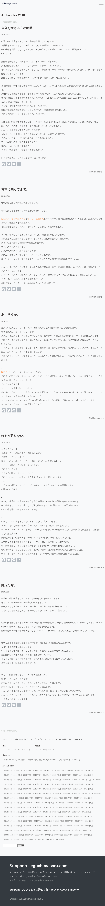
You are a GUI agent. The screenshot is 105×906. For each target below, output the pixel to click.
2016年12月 (38, 784)
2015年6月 (37, 793)
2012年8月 (8, 812)
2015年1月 (86, 793)
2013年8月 (69, 803)
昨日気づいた (7, 372)
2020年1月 (27, 770)
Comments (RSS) (34, 899)
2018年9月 (8, 780)
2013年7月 (79, 803)
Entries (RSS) (15, 899)
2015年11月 (77, 789)
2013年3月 (27, 807)
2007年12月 (18, 839)
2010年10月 (49, 821)
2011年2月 (8, 821)
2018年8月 (18, 780)
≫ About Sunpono (68, 889)
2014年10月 (19, 798)
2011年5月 (68, 816)
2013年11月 (39, 803)
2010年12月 (28, 821)
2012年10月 (78, 807)
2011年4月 (78, 816)
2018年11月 (77, 775)
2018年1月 (76, 780)
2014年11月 (8, 798)
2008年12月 (86, 830)
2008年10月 (19, 835)
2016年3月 (37, 789)
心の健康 (66, 760)
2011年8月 (39, 816)
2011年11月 (8, 816)
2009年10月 (78, 826)
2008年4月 (68, 835)
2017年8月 (96, 780)
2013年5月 (8, 807)
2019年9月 (69, 770)
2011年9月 (29, 816)
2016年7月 (89, 784)
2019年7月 (89, 770)
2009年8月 (8, 830)
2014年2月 (8, 803)
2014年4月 (78, 798)
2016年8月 (79, 784)
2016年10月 (59, 784)
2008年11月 (8, 835)
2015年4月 (56, 793)
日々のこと (76, 760)
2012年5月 (37, 812)
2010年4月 (18, 826)
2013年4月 (18, 807)
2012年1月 (76, 812)
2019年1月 (56, 775)
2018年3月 (56, 780)
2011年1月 (18, 821)
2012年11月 (68, 807)
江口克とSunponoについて (46, 749)
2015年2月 (76, 793)
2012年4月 (47, 812)
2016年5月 (18, 789)
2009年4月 (47, 830)
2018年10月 (88, 775)
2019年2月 (47, 775)
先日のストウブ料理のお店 (13, 219)
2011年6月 (58, 816)
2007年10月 (39, 839)
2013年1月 (47, 807)
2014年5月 (68, 798)
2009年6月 (27, 830)
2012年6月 (27, 812)
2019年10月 (59, 770)
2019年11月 (48, 770)
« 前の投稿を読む (9, 22)
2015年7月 (27, 793)
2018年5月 (47, 780)
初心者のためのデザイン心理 (50, 760)
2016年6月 (8, 789)
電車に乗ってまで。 (15, 189)
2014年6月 (58, 798)
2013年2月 (37, 807)
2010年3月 (27, 826)
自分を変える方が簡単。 (18, 28)
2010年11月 (39, 821)
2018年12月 (67, 775)
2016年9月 (69, 784)
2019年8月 (79, 770)
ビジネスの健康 (18, 760)
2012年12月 (57, 807)
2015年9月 (8, 793)
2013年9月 (59, 803)
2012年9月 (89, 807)
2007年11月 (29, 839)
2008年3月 (78, 835)
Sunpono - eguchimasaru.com (38, 866)
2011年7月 (49, 816)
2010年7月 (79, 821)
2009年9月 (89, 826)
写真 (36, 760)
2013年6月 (89, 803)
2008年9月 (29, 835)
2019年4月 (27, 775)
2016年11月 (48, 784)
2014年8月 (39, 798)
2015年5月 (47, 793)
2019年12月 (38, 770)
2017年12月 (86, 780)
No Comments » (96, 172)
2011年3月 (88, 816)
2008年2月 (88, 835)
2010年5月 (8, 826)
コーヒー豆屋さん (36, 219)
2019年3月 (37, 775)
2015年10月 (88, 789)
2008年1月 (8, 839)
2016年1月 (56, 789)
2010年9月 (59, 821)
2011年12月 (86, 812)
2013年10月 (49, 803)
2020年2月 (18, 770)
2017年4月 (18, 784)
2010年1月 (47, 826)
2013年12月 (28, 803)
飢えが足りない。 (13, 435)
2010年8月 (69, 821)
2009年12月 (57, 826)
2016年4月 (27, 789)
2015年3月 (66, 793)
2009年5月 (37, 830)
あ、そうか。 (10, 314)
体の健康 (29, 760)
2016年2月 (47, 789)
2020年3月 (8, 770)
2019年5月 (18, 775)
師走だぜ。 (9, 585)
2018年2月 (66, 780)
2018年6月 (37, 780)
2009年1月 (76, 830)
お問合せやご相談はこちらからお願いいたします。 (32, 880)
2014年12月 (96, 793)
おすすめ (7, 760)
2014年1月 (18, 803)
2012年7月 (18, 812)
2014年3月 (88, 798)
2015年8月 (18, 793)
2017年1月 (27, 784)
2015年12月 (67, 789)
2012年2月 (66, 812)
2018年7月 (27, 780)
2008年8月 (39, 835)
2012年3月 (56, 812)
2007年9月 (50, 839)
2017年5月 (8, 784)
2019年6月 (8, 775)
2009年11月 (68, 826)
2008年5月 (58, 835)
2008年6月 (49, 835)
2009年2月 (66, 830)
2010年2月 (37, 826)
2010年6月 (89, 821)
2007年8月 (59, 839)
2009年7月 (18, 830)
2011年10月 (19, 816)
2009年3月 (56, 830)
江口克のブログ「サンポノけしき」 (41, 739)
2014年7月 (49, 798)
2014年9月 (29, 798)
